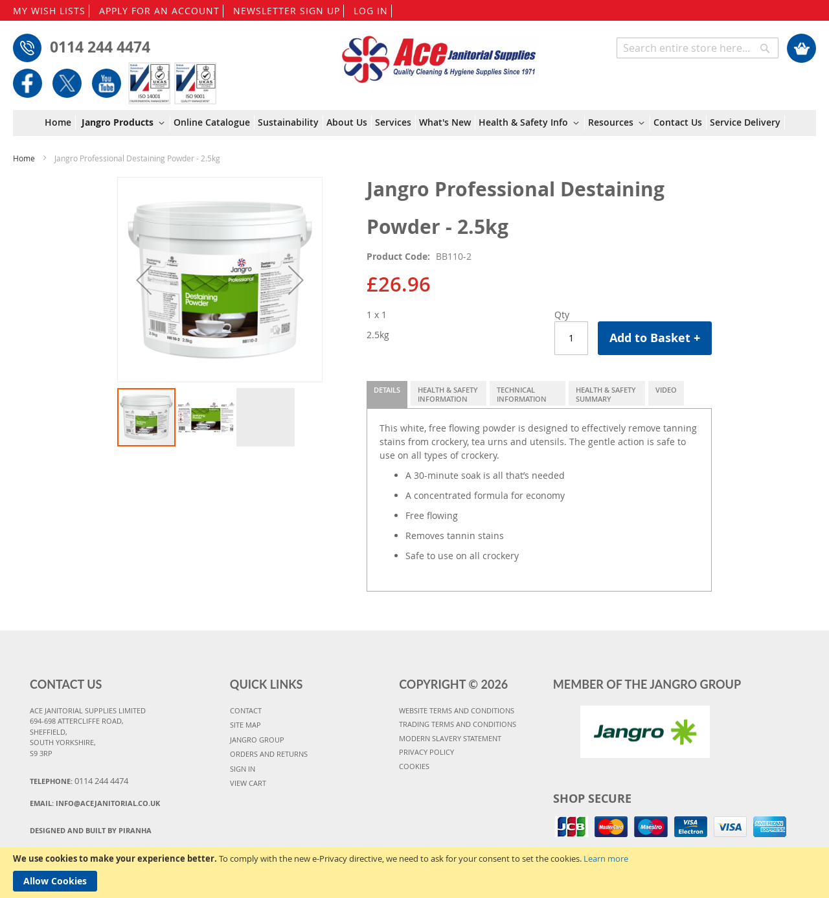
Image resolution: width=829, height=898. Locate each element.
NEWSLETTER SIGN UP (286, 11)
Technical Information (522, 394)
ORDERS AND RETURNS (269, 754)
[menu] (415, 123)
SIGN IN (242, 769)
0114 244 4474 (100, 46)
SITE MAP (245, 725)
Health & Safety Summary (606, 394)
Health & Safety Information (448, 394)
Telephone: (79, 781)
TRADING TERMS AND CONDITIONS (457, 724)
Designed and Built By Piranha (91, 830)
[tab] (387, 394)
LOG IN (371, 11)
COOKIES (414, 766)
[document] (414, 873)
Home (24, 158)
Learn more (606, 858)
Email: (95, 803)
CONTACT (246, 710)
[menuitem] (60, 122)
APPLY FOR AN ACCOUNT (159, 11)
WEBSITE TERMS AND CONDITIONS (456, 710)
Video (666, 390)
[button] (144, 280)
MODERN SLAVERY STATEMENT (450, 738)
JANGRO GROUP (257, 739)
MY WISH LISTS (49, 11)
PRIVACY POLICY (426, 752)
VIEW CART (248, 783)
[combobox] (697, 48)
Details (387, 390)
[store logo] (438, 53)
